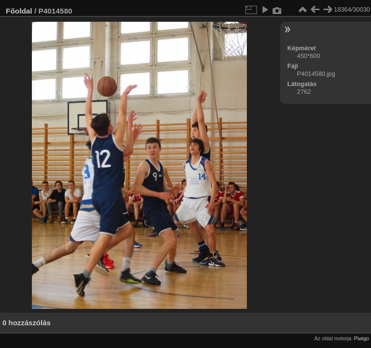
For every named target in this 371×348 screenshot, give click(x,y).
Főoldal (19, 11)
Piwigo (361, 338)
